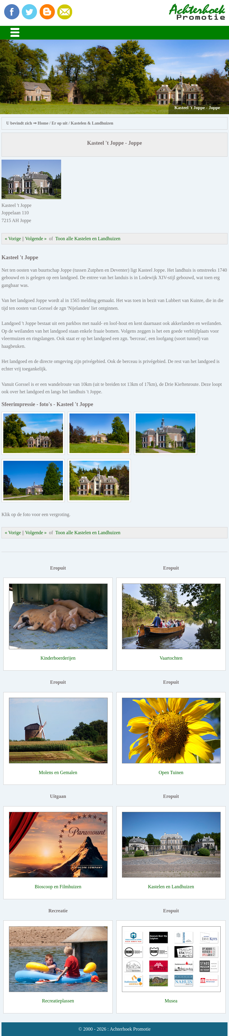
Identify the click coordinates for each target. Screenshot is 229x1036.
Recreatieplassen (58, 1000)
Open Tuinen (171, 772)
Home (43, 123)
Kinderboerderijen (58, 658)
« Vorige (13, 238)
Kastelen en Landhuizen (171, 886)
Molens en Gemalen (58, 772)
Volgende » (36, 238)
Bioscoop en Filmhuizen (58, 886)
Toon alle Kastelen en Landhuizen (87, 238)
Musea (171, 1000)
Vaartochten (171, 658)
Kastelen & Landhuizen (92, 123)
